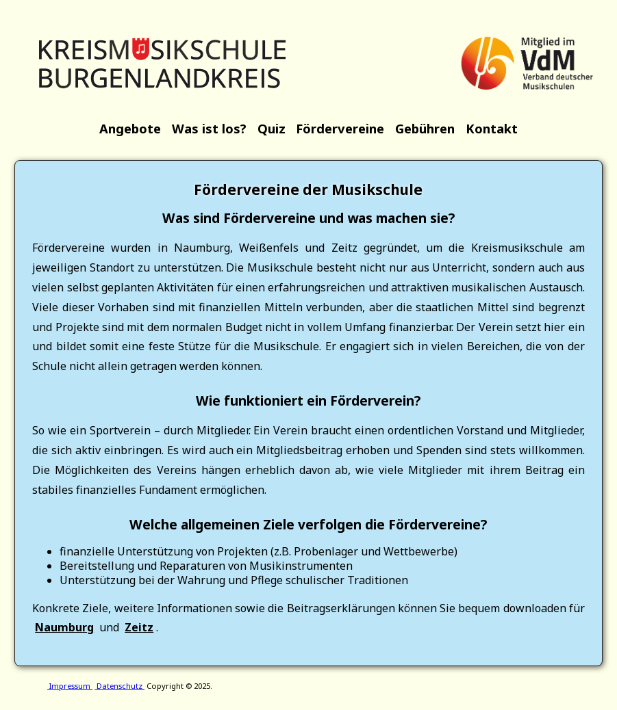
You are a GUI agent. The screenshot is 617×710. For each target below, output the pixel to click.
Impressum (69, 686)
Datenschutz (119, 686)
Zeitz (139, 627)
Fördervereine (340, 128)
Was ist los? (209, 128)
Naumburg (64, 627)
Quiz (271, 128)
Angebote (130, 128)
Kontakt (491, 128)
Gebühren (425, 128)
